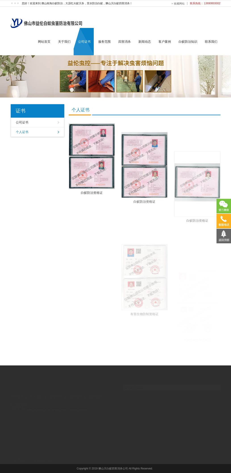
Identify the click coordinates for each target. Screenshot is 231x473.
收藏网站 (179, 3)
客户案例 (164, 41)
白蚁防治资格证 (92, 200)
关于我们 (64, 41)
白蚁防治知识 (188, 41)
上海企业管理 (78, 407)
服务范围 (104, 41)
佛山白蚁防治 (36, 407)
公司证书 (84, 41)
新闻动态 (144, 41)
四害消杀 (124, 41)
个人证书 (22, 132)
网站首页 (44, 41)
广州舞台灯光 (57, 407)
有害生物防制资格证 (144, 337)
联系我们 (211, 41)
